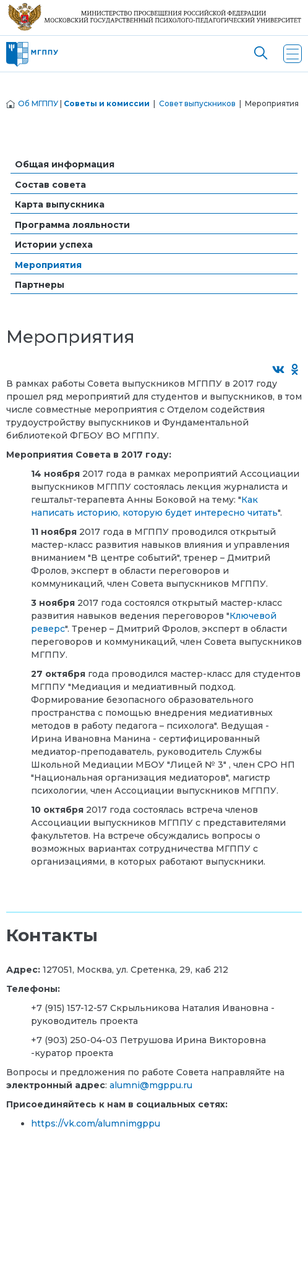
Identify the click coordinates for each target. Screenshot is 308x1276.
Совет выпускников (197, 103)
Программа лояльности (72, 224)
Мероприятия (48, 265)
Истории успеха (54, 244)
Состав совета (50, 184)
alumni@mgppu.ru (150, 1085)
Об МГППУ (38, 103)
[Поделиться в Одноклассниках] (295, 370)
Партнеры (39, 284)
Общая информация (64, 164)
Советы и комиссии (107, 103)
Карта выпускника (60, 204)
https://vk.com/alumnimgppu (95, 1123)
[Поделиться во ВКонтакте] (279, 370)
